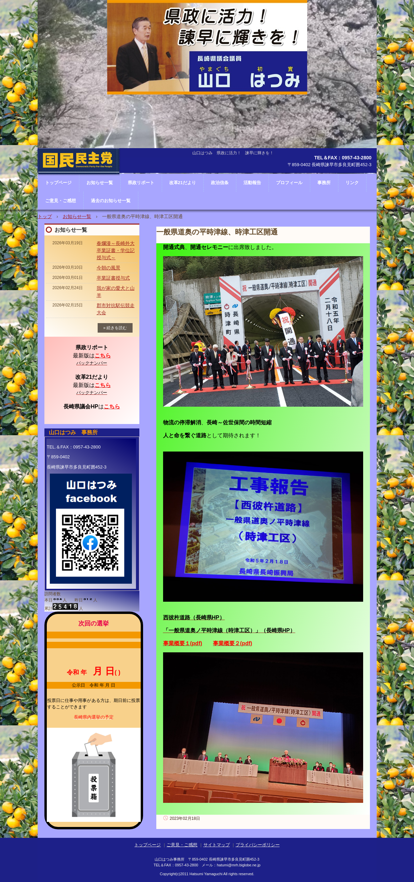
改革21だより (182, 182)
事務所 (324, 182)
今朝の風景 (108, 267)
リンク (352, 182)
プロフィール (289, 182)
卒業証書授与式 (113, 278)
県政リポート (141, 182)
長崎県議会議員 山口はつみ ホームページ (78, 182)
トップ (45, 216)
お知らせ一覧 (77, 216)
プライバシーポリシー (258, 844)
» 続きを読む (115, 327)
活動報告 (252, 182)
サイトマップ (216, 844)
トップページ (147, 844)
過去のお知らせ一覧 (111, 200)
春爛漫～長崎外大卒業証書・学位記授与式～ (116, 250)
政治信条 (220, 182)
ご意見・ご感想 (60, 200)
